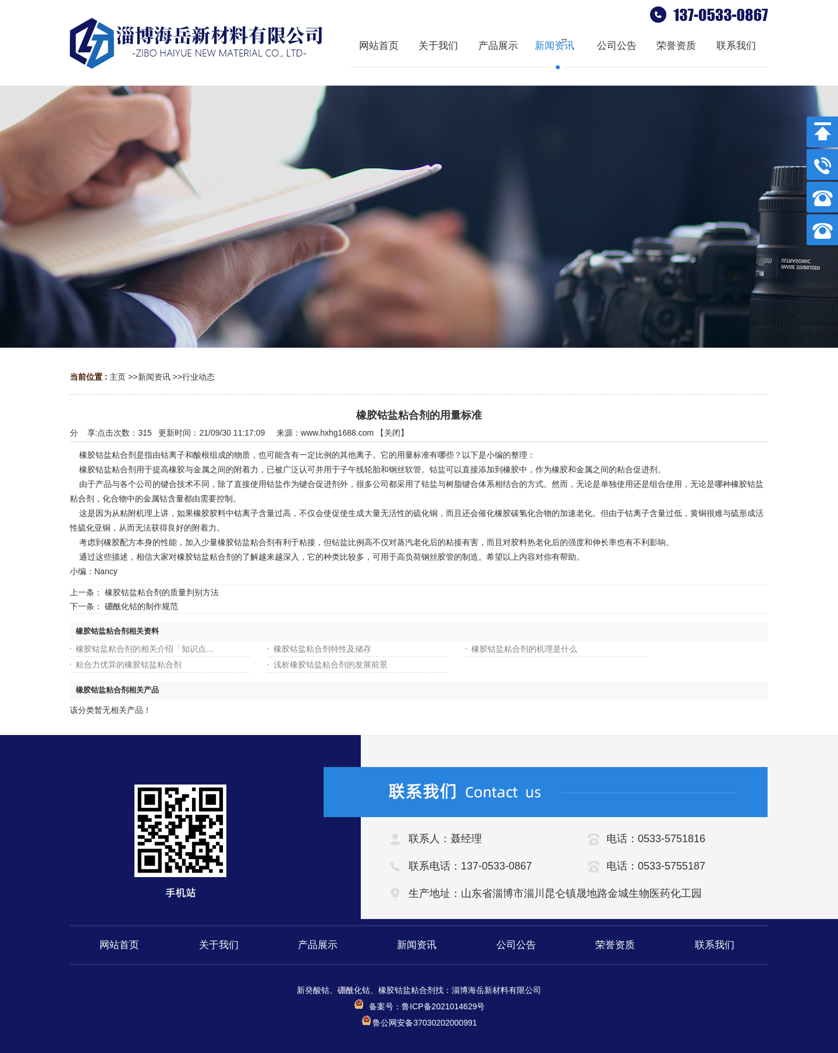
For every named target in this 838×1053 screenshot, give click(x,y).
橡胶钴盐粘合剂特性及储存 (322, 648)
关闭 (392, 432)
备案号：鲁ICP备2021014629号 (419, 1006)
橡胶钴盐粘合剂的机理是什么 (524, 648)
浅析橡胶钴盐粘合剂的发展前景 (331, 664)
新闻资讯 (154, 376)
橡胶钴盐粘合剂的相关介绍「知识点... (144, 648)
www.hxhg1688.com (337, 432)
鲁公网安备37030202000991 (419, 1022)
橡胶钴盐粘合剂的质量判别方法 (162, 592)
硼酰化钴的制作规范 (141, 606)
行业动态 (198, 376)
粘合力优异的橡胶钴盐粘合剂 (129, 664)
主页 (117, 376)
